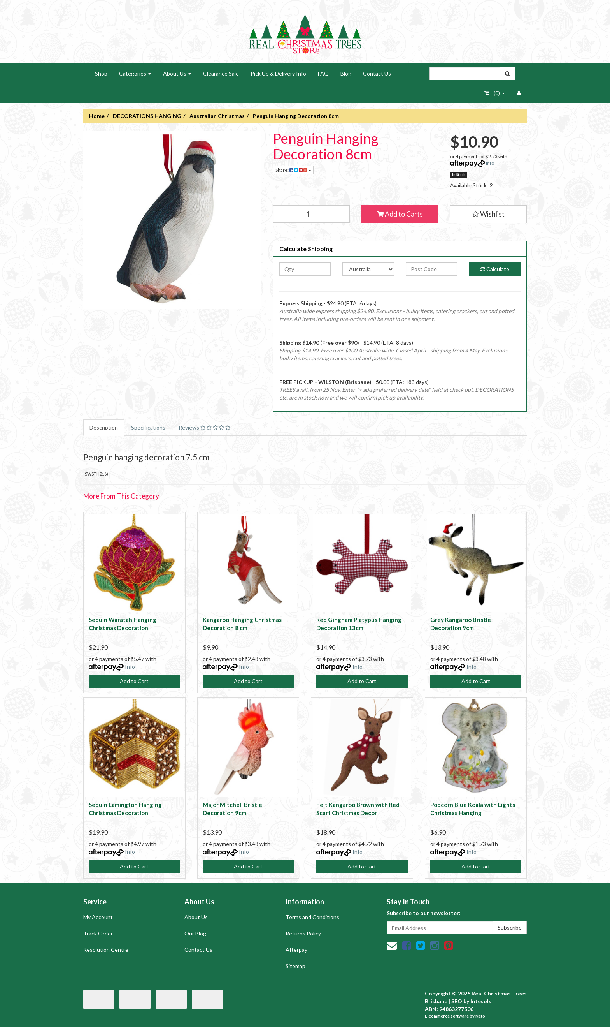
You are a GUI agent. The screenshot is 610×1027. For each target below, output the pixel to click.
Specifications (148, 427)
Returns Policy (303, 933)
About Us (177, 73)
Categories (135, 73)
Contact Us (377, 73)
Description (103, 427)
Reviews (204, 427)
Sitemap (295, 966)
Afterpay (296, 949)
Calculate (494, 269)
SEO (456, 1001)
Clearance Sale (221, 73)
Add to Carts (400, 214)
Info (490, 163)
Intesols (480, 1001)
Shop (101, 73)
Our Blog (195, 933)
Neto (480, 1015)
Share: (293, 170)
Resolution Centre (105, 949)
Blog (345, 73)
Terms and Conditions (312, 917)
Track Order (98, 933)
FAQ (323, 73)
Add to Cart (134, 681)
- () (494, 93)
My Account (98, 917)
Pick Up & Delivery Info (278, 73)
